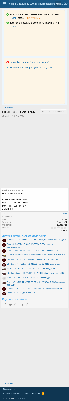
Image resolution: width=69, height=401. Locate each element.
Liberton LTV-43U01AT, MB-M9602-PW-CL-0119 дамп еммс (33, 264)
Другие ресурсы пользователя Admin (24, 236)
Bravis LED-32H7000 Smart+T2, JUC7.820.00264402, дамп (33, 250)
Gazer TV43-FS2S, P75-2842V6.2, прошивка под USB (31, 268)
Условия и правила (11, 393)
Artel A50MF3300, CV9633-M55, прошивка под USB (30, 277)
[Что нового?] (65, 4)
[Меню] (4, 4)
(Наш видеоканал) (30, 62)
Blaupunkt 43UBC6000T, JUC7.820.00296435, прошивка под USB (36, 255)
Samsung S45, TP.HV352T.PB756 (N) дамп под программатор (34, 288)
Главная (36, 393)
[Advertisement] (34, 153)
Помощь (26, 393)
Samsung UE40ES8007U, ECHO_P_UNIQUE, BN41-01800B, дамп (36, 239)
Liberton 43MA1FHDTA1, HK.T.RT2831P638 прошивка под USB (35, 273)
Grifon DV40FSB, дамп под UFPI (21, 293)
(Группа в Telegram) (31, 67)
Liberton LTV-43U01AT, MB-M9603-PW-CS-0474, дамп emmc (34, 259)
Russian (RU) (10, 389)
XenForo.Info (20, 398)
